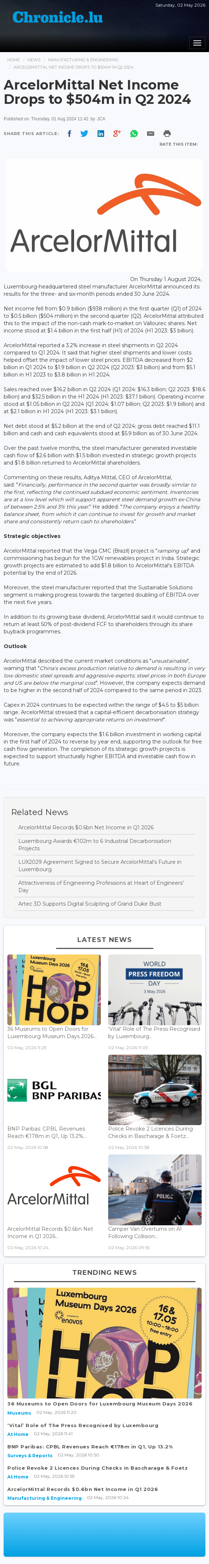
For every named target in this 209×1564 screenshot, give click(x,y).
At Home (18, 1434)
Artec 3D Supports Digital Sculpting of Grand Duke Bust (89, 904)
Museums (19, 1413)
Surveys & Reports (29, 1455)
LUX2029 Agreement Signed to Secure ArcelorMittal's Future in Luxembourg (100, 866)
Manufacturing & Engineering (83, 59)
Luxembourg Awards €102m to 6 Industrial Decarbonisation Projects (94, 845)
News (33, 59)
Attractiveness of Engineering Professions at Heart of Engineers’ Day (101, 887)
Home (13, 59)
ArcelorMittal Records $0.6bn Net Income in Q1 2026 (86, 827)
